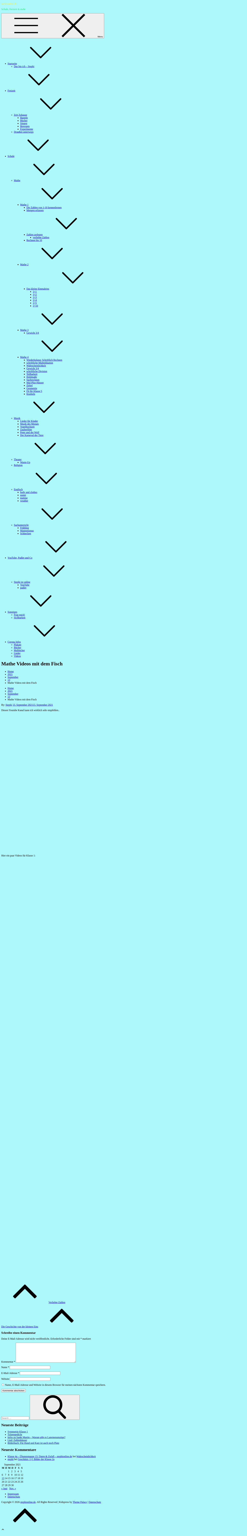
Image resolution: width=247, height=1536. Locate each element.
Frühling (24, 527)
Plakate (17, 644)
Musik (41, 418)
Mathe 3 (48, 330)
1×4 (35, 300)
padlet (23, 587)
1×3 (35, 297)
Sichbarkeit (19, 617)
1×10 (35, 305)
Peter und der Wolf (29, 432)
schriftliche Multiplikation (39, 362)
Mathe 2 (48, 264)
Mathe (41, 180)
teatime (24, 498)
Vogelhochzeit (27, 426)
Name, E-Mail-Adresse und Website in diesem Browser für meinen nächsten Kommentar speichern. (55, 1388)
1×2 (35, 294)
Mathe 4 (48, 357)
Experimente (26, 129)
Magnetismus (27, 530)
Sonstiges (36, 612)
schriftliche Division (36, 371)
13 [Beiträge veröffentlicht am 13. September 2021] (3, 1482)
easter (23, 495)
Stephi (9, 705)
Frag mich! (19, 614)
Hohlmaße (31, 377)
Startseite (36, 63)
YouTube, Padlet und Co (44, 557)
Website (5, 1382)
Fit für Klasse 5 (34, 391)
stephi (11, 1463)
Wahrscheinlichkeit (36, 365)
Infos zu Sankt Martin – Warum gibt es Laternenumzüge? (36, 1441)
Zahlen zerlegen (58, 234)
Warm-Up (25, 462)
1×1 (35, 291)
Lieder (17, 653)
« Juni (4, 1492)
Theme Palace (80, 1506)
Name (5, 1371)
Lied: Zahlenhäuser (17, 1444)
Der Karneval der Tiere (31, 435)
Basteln (24, 117)
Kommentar (8, 1365)
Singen (23, 123)
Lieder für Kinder (29, 421)
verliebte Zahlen (41, 237)
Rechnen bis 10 (34, 240)
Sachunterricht (45, 525)
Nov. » (12, 1492)
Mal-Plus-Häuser (35, 382)
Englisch (42, 489)
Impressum (13, 1497)
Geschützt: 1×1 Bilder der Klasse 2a (36, 1463)
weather (24, 500)
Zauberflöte (26, 429)
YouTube (24, 585)
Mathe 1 (48, 204)
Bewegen (25, 126)
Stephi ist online (46, 582)
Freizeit (35, 90)
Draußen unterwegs (24, 132)
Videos (17, 656)
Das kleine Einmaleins (61, 288)
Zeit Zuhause (44, 115)
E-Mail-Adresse (10, 1377)
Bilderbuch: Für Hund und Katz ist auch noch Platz (33, 1446)
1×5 (35, 303)
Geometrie (31, 388)
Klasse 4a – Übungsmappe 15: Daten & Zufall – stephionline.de (40, 1460)
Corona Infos (38, 642)
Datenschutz (14, 1500)
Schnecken (25, 533)
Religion (18, 465)
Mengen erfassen (35, 210)
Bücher (23, 120)
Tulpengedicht (15, 1438)
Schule (35, 156)
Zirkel (29, 385)
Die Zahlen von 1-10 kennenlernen (44, 207)
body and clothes (28, 492)
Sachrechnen (32, 379)
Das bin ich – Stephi (24, 66)
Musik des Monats (29, 424)
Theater (41, 459)
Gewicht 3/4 (32, 333)
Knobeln (30, 394)
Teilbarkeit (31, 374)
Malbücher (19, 650)
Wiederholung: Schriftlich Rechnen (44, 360)
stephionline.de (9, 4)
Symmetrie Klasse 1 (18, 1435)
